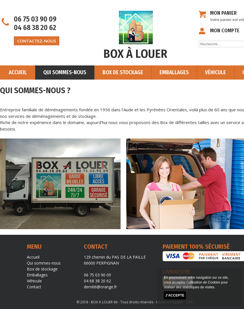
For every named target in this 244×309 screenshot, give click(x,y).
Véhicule (215, 72)
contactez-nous (36, 41)
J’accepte (174, 295)
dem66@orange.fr (100, 286)
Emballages (174, 72)
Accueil (18, 72)
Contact (34, 286)
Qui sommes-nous (64, 72)
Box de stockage (123, 72)
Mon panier (223, 13)
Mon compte (224, 30)
